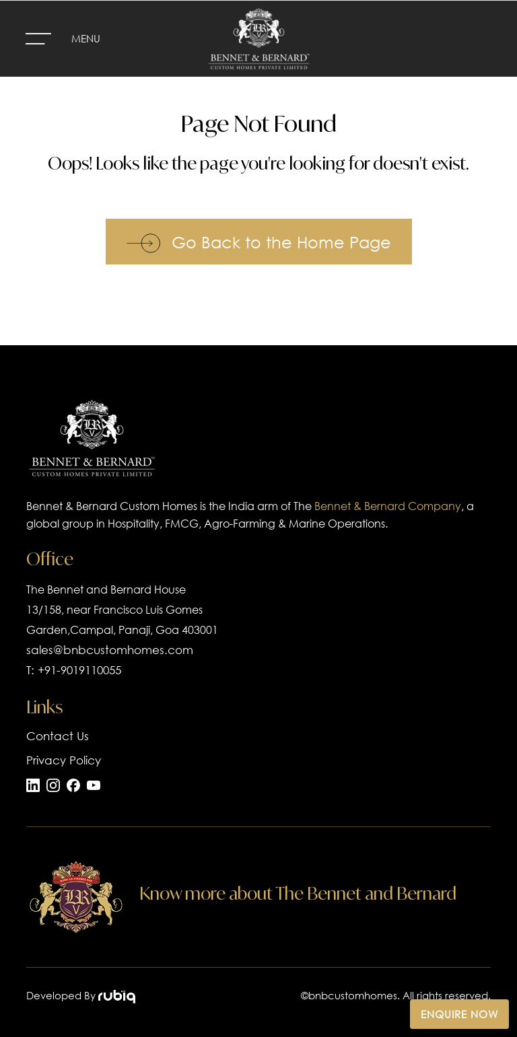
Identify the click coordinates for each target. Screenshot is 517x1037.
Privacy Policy (63, 760)
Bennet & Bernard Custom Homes (111, 506)
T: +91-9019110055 (73, 670)
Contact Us (57, 736)
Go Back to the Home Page (259, 241)
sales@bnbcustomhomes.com (109, 650)
